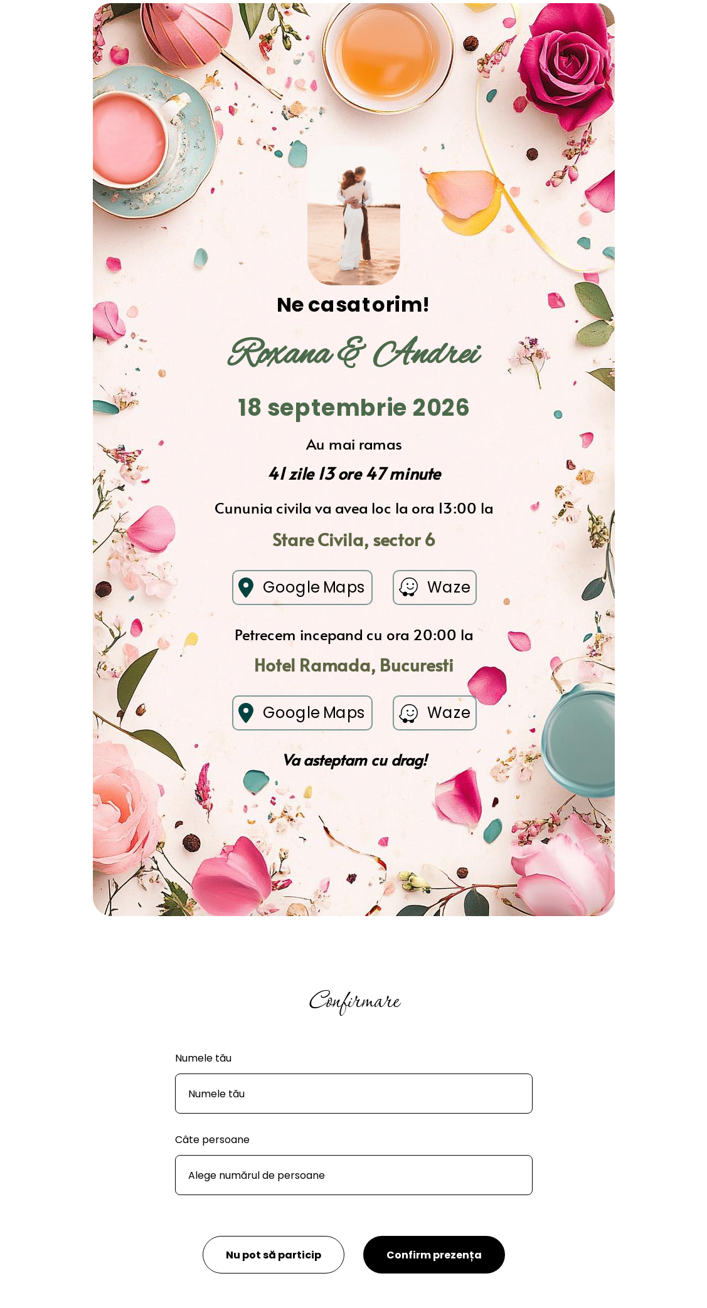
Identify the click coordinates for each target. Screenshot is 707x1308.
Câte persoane (212, 1139)
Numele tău (203, 1058)
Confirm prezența (434, 1255)
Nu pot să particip (273, 1255)
